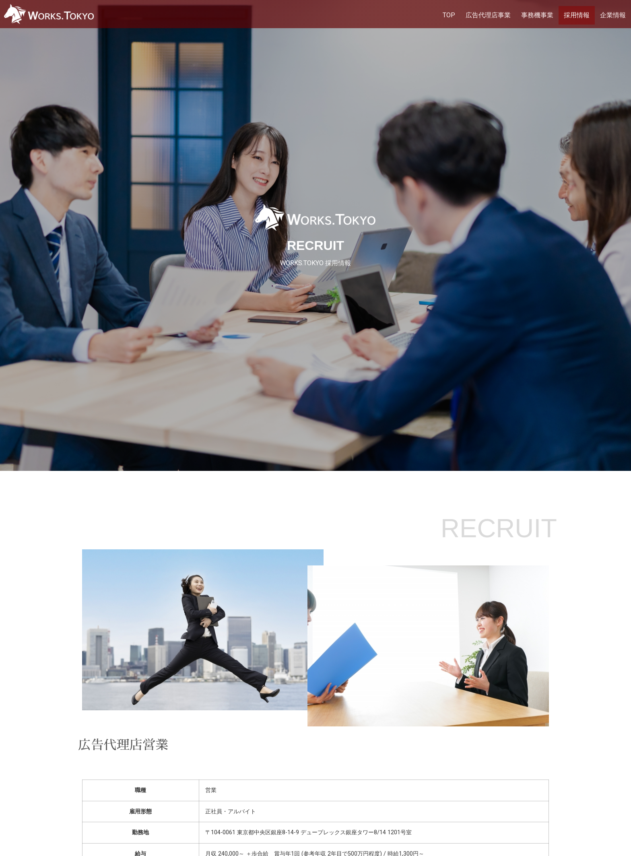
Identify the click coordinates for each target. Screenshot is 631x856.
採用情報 (577, 15)
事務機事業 (537, 15)
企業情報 (613, 15)
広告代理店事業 (488, 15)
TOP (449, 15)
